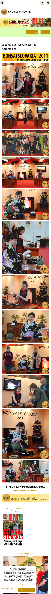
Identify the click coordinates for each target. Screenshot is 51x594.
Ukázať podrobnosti (9, 589)
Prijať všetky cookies (26, 590)
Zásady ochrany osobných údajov (24, 584)
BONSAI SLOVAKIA (20, 12)
